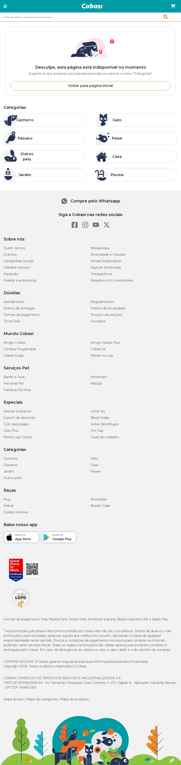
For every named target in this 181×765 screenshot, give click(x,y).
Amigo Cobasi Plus (105, 343)
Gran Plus (11, 431)
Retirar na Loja (102, 356)
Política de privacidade (108, 308)
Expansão (11, 274)
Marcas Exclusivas (17, 411)
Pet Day (97, 431)
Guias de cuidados (105, 437)
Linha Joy (98, 411)
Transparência (101, 274)
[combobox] (90, 16)
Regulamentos (102, 302)
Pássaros (10, 465)
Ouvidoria (98, 321)
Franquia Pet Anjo (17, 390)
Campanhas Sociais (18, 261)
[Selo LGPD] (21, 608)
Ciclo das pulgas (16, 424)
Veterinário (99, 377)
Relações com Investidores (112, 280)
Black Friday (100, 418)
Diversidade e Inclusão (108, 255)
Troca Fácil (12, 321)
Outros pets (13, 478)
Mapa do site (14, 699)
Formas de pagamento (22, 315)
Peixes (96, 471)
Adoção (96, 383)
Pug (7, 499)
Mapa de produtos (74, 699)
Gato (94, 459)
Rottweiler (99, 499)
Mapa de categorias (41, 699)
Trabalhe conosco (17, 267)
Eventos (10, 255)
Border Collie (100, 506)
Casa (94, 465)
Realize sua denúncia (20, 280)
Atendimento (14, 302)
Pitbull (8, 506)
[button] (5, 6)
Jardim (9, 471)
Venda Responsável (106, 261)
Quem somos (14, 248)
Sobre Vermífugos (105, 424)
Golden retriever (16, 512)
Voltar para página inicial (90, 86)
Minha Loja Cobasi (18, 437)
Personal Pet (14, 383)
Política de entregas (19, 308)
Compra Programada (20, 349)
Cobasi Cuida (13, 356)
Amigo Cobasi (14, 343)
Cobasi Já (98, 349)
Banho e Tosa (14, 377)
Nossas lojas (100, 248)
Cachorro (11, 459)
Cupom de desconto (20, 418)
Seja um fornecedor (106, 267)
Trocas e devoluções (106, 315)
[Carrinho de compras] (173, 6)
